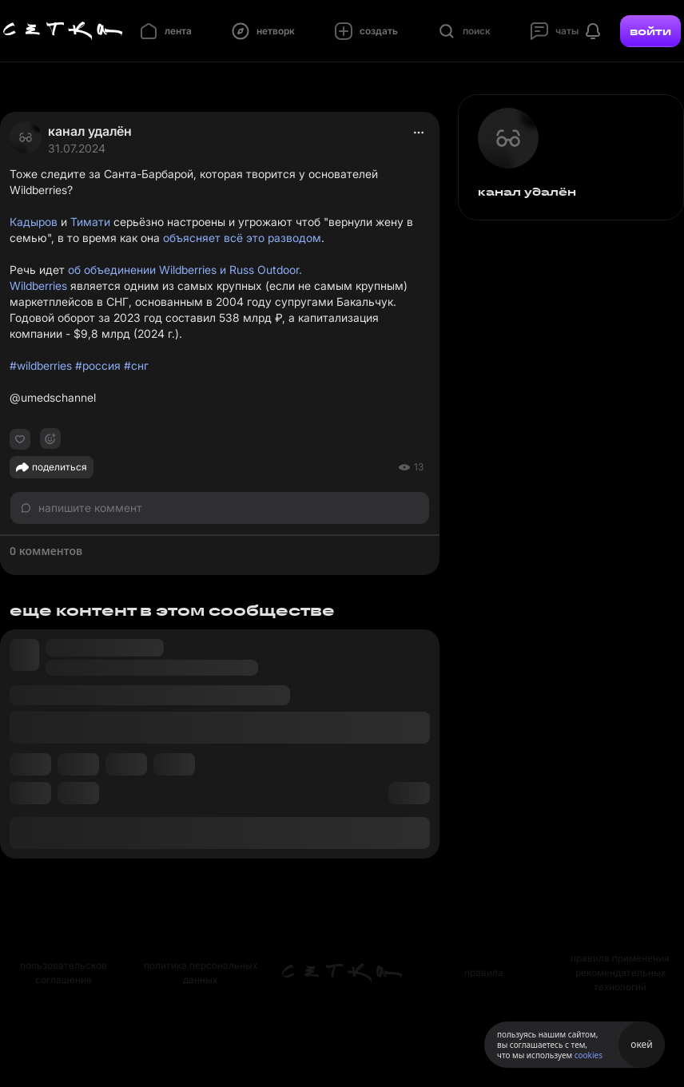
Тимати (90, 221)
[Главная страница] (63, 31)
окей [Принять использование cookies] (641, 1044)
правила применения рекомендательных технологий (620, 972)
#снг (136, 365)
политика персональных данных (200, 972)
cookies (588, 1055)
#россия (98, 365)
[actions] (419, 132)
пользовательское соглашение (63, 972)
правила (483, 972)
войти (650, 31)
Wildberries (38, 285)
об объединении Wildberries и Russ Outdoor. (185, 269)
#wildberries (41, 365)
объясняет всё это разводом (242, 237)
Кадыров (34, 221)
